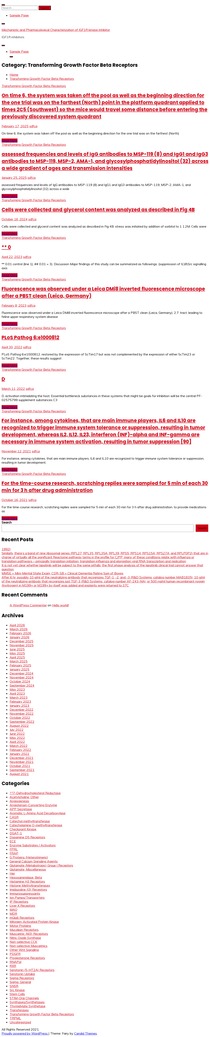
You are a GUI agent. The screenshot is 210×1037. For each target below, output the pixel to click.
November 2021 (22, 762)
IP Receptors (19, 901)
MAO (13, 910)
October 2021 (20, 766)
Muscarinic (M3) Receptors (29, 934)
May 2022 (17, 738)
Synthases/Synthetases (27, 1002)
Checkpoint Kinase (23, 829)
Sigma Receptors (22, 978)
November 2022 (22, 714)
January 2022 (19, 754)
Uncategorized (20, 1022)
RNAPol (15, 962)
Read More (9, 141)
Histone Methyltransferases (30, 885)
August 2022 (19, 726)
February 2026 (20, 633)
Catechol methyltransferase (30, 821)
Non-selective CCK (23, 942)
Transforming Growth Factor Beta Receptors (34, 86)
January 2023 (19, 705)
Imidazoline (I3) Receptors (28, 889)
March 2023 (19, 697)
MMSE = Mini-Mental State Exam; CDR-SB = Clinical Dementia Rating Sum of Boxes (62, 573)
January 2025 (19, 669)
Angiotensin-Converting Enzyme (33, 805)
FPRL (14, 849)
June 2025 (17, 649)
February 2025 (20, 665)
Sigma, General (20, 982)
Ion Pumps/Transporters (27, 897)
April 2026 (17, 625)
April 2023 (17, 693)
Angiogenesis (19, 801)
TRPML (15, 1018)
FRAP (14, 853)
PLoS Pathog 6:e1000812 (30, 337)
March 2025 (19, 661)
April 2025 (17, 657)
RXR (13, 966)
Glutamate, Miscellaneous (28, 869)
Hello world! (60, 605)
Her (12, 873)
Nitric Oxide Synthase (25, 938)
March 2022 (19, 746)
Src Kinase (17, 990)
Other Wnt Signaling (24, 950)
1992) (6, 549)
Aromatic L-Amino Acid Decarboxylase (38, 813)
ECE (13, 841)
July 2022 (17, 730)
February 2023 (20, 701)
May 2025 (17, 653)
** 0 (6, 247)
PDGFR (15, 954)
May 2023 (17, 689)
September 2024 (22, 685)
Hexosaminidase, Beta (26, 877)
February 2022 (20, 750)
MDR (13, 914)
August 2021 (19, 774)
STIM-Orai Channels (24, 998)
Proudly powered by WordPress (25, 1033)
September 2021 (22, 770)
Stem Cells (17, 994)
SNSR (14, 986)
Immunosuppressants (25, 893)
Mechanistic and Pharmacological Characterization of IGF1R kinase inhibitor (56, 30)
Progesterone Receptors (27, 958)
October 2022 (20, 718)
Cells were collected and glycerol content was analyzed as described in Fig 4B (98, 209)
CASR (14, 817)
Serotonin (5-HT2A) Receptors (32, 970)
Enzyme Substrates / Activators (33, 845)
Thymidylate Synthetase (27, 1006)
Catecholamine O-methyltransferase (36, 825)
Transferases (19, 1010)
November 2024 (22, 677)
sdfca (33, 126)
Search (7, 522)
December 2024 (21, 673)
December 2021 (21, 758)
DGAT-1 (16, 833)
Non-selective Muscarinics (28, 946)
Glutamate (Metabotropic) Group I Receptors (41, 865)
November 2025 (22, 645)
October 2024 (20, 681)
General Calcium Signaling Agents (34, 861)
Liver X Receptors (22, 906)
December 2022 (21, 709)
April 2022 (17, 742)
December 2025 (21, 641)
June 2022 (17, 734)
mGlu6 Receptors (22, 918)
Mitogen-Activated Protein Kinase (34, 922)
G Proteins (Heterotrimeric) (29, 857)
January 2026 (19, 637)
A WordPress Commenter (28, 605)
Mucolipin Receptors (24, 930)
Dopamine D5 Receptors (27, 837)
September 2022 (22, 722)
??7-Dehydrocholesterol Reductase (35, 793)
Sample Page (19, 15)
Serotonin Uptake (22, 974)
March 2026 (19, 629)
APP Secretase (21, 809)
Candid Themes (85, 1033)
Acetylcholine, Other (24, 797)
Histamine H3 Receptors (27, 881)
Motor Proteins (20, 926)
